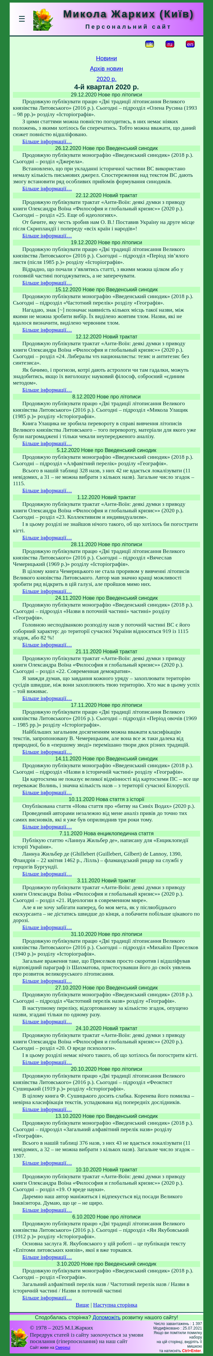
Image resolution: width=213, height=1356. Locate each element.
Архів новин (106, 68)
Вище (82, 1305)
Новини (106, 58)
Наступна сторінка (115, 1305)
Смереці (62, 1347)
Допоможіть (107, 1317)
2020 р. (106, 78)
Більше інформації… (47, 141)
